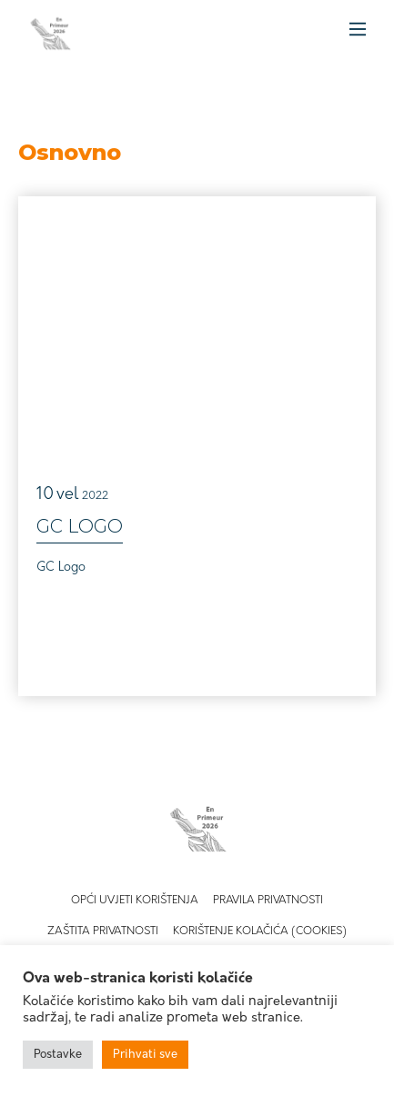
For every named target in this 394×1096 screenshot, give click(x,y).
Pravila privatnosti (268, 900)
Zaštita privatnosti (102, 931)
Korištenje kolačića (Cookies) (260, 931)
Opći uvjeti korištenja (134, 900)
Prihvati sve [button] (145, 1055)
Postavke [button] (58, 1055)
